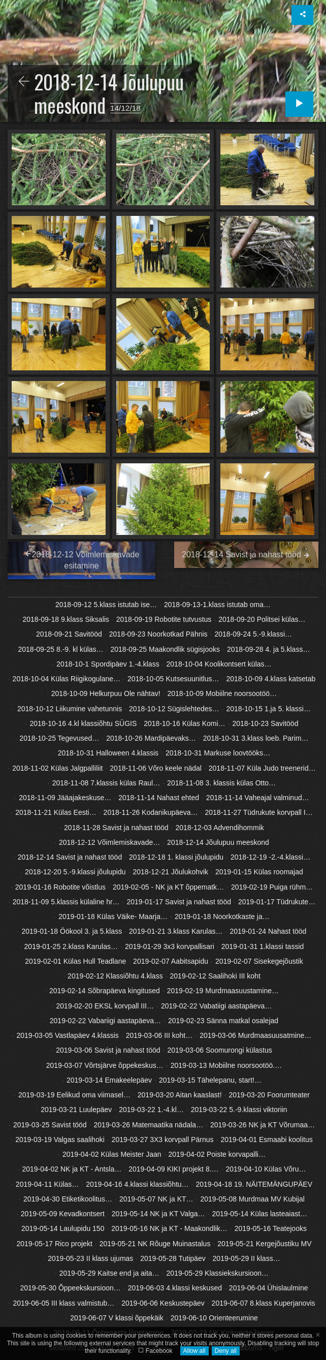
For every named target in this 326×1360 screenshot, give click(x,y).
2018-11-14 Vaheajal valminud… (257, 798)
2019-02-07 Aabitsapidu (170, 961)
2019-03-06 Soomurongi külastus (220, 1050)
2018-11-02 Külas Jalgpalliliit (57, 768)
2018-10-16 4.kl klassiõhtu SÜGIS (83, 723)
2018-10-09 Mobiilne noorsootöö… (222, 693)
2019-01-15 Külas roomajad (259, 872)
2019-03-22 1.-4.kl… (151, 1109)
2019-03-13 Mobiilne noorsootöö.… (226, 1065)
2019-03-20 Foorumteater (269, 1095)
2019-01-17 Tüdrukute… (276, 902)
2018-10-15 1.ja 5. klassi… (268, 709)
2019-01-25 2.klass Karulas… (71, 946)
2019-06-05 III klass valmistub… (63, 1303)
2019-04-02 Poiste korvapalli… (216, 1154)
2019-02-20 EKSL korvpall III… (105, 1006)
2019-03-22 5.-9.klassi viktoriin (239, 1109)
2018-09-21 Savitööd (69, 634)
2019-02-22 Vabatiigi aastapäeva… (216, 1006)
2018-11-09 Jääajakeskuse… (65, 798)
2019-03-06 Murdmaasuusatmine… (255, 1035)
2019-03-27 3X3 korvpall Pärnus (163, 1139)
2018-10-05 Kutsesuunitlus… (173, 679)
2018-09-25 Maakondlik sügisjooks (165, 649)
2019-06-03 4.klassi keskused (175, 1288)
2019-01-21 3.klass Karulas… (175, 931)
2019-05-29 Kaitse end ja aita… (109, 1273)
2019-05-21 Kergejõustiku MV (264, 1244)
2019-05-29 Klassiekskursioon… (218, 1273)
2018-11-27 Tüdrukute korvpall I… (259, 812)
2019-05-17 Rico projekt (54, 1244)
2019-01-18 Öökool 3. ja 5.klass (71, 931)
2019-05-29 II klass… (246, 1258)
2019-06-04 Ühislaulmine (268, 1288)
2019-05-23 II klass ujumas (90, 1258)
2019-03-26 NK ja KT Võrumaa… (262, 1125)
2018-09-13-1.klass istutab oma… (217, 604)
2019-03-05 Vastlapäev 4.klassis (68, 1035)
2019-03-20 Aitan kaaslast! (180, 1095)
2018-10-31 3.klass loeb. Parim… (256, 738)
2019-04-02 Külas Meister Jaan (111, 1154)
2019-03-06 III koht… (159, 1035)
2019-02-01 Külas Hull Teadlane (75, 961)
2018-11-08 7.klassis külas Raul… (106, 783)
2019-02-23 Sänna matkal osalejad (223, 1021)
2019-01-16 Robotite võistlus (60, 887)
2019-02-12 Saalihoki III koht (215, 976)
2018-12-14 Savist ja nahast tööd (70, 857)
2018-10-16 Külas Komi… (184, 723)
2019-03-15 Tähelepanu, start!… (210, 1080)
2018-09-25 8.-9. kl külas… (61, 649)
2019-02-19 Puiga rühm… (272, 887)
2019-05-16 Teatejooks (271, 1228)
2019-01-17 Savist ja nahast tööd (179, 902)
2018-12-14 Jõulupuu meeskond (218, 842)
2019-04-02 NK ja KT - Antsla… (71, 1169)
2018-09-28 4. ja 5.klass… (268, 649)
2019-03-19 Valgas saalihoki (60, 1139)
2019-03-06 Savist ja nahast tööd (108, 1050)
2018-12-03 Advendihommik (219, 828)
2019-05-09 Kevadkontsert (63, 1214)
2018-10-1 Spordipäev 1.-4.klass (107, 664)
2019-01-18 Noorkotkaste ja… (222, 916)
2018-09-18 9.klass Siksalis (65, 619)
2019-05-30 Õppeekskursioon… (70, 1288)
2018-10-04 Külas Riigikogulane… (66, 679)
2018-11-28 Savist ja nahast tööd (116, 828)
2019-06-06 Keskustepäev (162, 1303)
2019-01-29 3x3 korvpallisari (169, 946)
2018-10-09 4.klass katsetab (270, 679)
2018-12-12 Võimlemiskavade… (109, 842)
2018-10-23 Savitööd (265, 723)
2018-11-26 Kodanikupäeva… (151, 812)
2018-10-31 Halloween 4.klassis (108, 753)
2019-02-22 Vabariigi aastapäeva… (105, 1021)
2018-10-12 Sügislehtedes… (174, 709)
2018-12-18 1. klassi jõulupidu (176, 857)
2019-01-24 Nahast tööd (268, 931)
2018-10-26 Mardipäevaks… (151, 738)
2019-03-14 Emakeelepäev (109, 1080)
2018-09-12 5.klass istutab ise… (106, 604)
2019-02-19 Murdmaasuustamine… (223, 991)
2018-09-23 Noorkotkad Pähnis (158, 634)
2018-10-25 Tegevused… (59, 738)
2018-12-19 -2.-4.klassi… (270, 857)
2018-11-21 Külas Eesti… (55, 812)
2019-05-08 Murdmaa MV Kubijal (252, 1199)
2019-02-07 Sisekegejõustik (259, 961)
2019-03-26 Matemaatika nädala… (149, 1125)
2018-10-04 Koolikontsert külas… (219, 664)
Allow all (194, 1350)
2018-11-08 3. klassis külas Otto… (221, 783)
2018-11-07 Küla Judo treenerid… (262, 768)
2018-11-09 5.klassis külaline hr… (66, 902)
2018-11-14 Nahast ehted (158, 798)
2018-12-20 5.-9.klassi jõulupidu (75, 872)
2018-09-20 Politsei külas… (261, 619)
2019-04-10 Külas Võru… (265, 1169)
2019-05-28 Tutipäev (172, 1258)
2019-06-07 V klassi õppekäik (117, 1318)
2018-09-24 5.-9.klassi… (253, 634)
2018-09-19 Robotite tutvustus (164, 619)
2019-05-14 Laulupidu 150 (62, 1228)
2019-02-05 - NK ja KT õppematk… (168, 887)
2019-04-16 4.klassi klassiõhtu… (137, 1184)
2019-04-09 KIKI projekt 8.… (173, 1169)
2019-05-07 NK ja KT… (156, 1199)
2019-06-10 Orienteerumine (214, 1318)
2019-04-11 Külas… (47, 1184)
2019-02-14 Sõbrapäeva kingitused (104, 991)
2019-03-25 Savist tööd (50, 1125)
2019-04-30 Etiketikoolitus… (67, 1199)
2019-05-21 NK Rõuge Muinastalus (155, 1244)
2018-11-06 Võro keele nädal (156, 768)
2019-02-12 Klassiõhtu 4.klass (115, 976)
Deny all (226, 1350)
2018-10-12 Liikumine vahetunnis (69, 709)
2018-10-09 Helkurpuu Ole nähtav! (105, 693)
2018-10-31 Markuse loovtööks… (218, 753)
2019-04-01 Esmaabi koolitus (266, 1139)
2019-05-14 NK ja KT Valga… (158, 1214)
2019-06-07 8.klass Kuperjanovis (263, 1303)
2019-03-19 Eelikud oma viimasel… (74, 1095)
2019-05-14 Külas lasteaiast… (260, 1214)
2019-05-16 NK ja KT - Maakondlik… (169, 1228)
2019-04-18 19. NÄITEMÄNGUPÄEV (254, 1184)
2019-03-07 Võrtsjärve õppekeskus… (105, 1065)
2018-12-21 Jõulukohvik (170, 872)
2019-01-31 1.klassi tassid (262, 946)
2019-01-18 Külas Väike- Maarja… (113, 916)
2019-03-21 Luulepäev (76, 1109)
